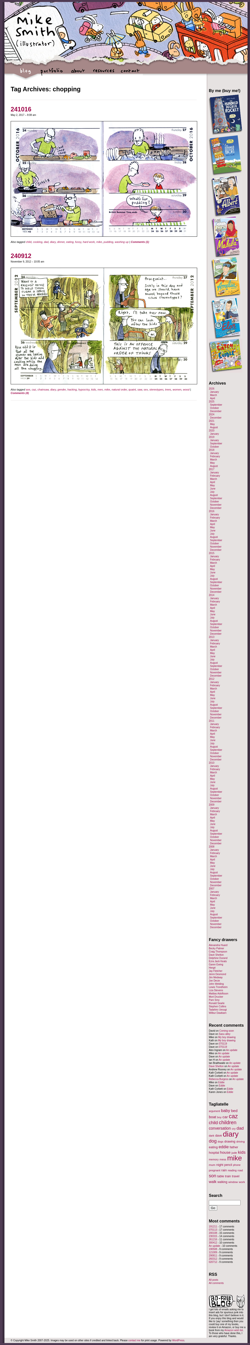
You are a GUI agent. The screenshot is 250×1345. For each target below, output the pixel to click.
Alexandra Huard (218, 945)
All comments (216, 1283)
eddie (224, 1147)
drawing (229, 1141)
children (227, 1122)
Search (215, 1195)
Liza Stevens (216, 990)
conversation (220, 1128)
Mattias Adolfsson (218, 993)
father (234, 1147)
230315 (213, 1236)
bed (234, 1111)
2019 (211, 437)
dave (218, 1135)
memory (214, 1159)
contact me (134, 1340)
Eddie (221, 1082)
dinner (61, 241)
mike (99, 241)
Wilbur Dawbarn (217, 1013)
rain (224, 1170)
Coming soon (226, 1030)
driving (240, 1141)
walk (213, 1182)
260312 (213, 1258)
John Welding (216, 984)
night (219, 1165)
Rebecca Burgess (218, 1079)
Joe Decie (214, 980)
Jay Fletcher (215, 971)
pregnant (214, 1170)
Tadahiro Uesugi (218, 1009)
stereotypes (156, 389)
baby (225, 1110)
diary (53, 241)
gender (62, 389)
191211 (213, 1226)
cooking (37, 241)
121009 (213, 1252)
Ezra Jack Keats (218, 961)
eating (70, 241)
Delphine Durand (218, 958)
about (78, 73)
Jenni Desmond (217, 974)
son (212, 1175)
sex (146, 389)
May (212, 424)
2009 (211, 804)
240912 (21, 255)
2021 (211, 421)
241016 (21, 109)
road (240, 1170)
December (215, 411)
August (214, 427)
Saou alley (224, 1034)
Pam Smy (214, 1000)
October (214, 408)
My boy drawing (227, 1037)
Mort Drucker (216, 996)
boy (219, 1117)
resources (104, 73)
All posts (213, 1280)
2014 (211, 595)
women (177, 389)
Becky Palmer (216, 948)
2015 (211, 553)
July (212, 492)
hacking (72, 389)
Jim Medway (216, 977)
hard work (89, 241)
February (215, 456)
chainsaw (43, 389)
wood (186, 389)
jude (234, 1152)
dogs (220, 1141)
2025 (211, 401)
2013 (211, 637)
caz (34, 389)
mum (212, 1164)
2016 (211, 511)
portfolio (52, 73)
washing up (122, 241)
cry (234, 1128)
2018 (211, 450)
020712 (213, 1262)
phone (237, 1164)
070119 (223, 1043)
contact (130, 73)
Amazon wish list (233, 1330)
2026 (211, 388)
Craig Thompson (218, 951)
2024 (211, 414)
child (28, 241)
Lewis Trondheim (218, 987)
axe (28, 389)
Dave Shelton (216, 954)
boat (212, 1117)
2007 (211, 888)
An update (231, 1050)
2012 (211, 679)
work (242, 1181)
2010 (211, 762)
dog (213, 1141)
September (216, 404)
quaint (132, 389)
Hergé (212, 967)
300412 (213, 1242)
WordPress (178, 1340)
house (225, 1152)
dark (211, 1135)
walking (222, 1182)
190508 (213, 1249)
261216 (213, 1239)
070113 (213, 1229)
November (215, 504)
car (225, 1117)
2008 (211, 846)
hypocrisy (84, 389)
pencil (228, 1165)
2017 (211, 469)
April (212, 398)
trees (168, 389)
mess (222, 1159)
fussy (78, 241)
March (213, 395)
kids (93, 389)
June (213, 488)
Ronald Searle (216, 1003)
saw (139, 389)
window (233, 1182)
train (228, 1176)
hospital (214, 1152)
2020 (211, 430)
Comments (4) (20, 393)
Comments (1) (140, 241)
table (220, 1176)
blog (26, 73)
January (214, 392)
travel (235, 1176)
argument (214, 1111)
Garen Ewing (216, 964)
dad (46, 241)
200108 (213, 1233)
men (100, 389)
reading (232, 1170)
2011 (211, 721)
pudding (108, 241)
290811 (213, 1255)
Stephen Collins (217, 1006)
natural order (119, 389)
